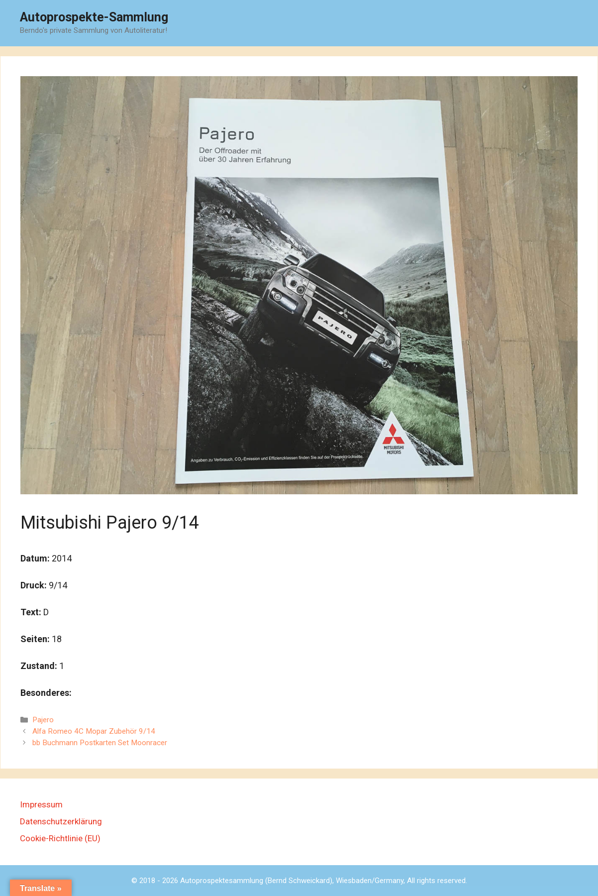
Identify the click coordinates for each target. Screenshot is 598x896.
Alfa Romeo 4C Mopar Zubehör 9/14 (93, 731)
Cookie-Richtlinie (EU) (60, 838)
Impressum (41, 804)
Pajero (43, 719)
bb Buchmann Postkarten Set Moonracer (99, 742)
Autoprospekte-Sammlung (94, 17)
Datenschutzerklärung (61, 821)
